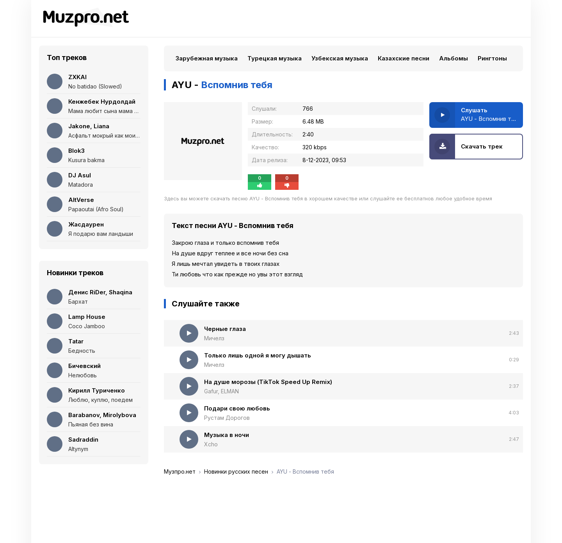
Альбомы (453, 58)
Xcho (211, 444)
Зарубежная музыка (207, 58)
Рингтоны (492, 58)
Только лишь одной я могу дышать (257, 355)
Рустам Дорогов (227, 417)
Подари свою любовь (237, 408)
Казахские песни (403, 58)
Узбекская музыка (339, 58)
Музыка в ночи (226, 435)
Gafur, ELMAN (221, 391)
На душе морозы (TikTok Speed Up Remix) (268, 382)
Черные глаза (225, 329)
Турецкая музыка (274, 58)
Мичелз (214, 338)
